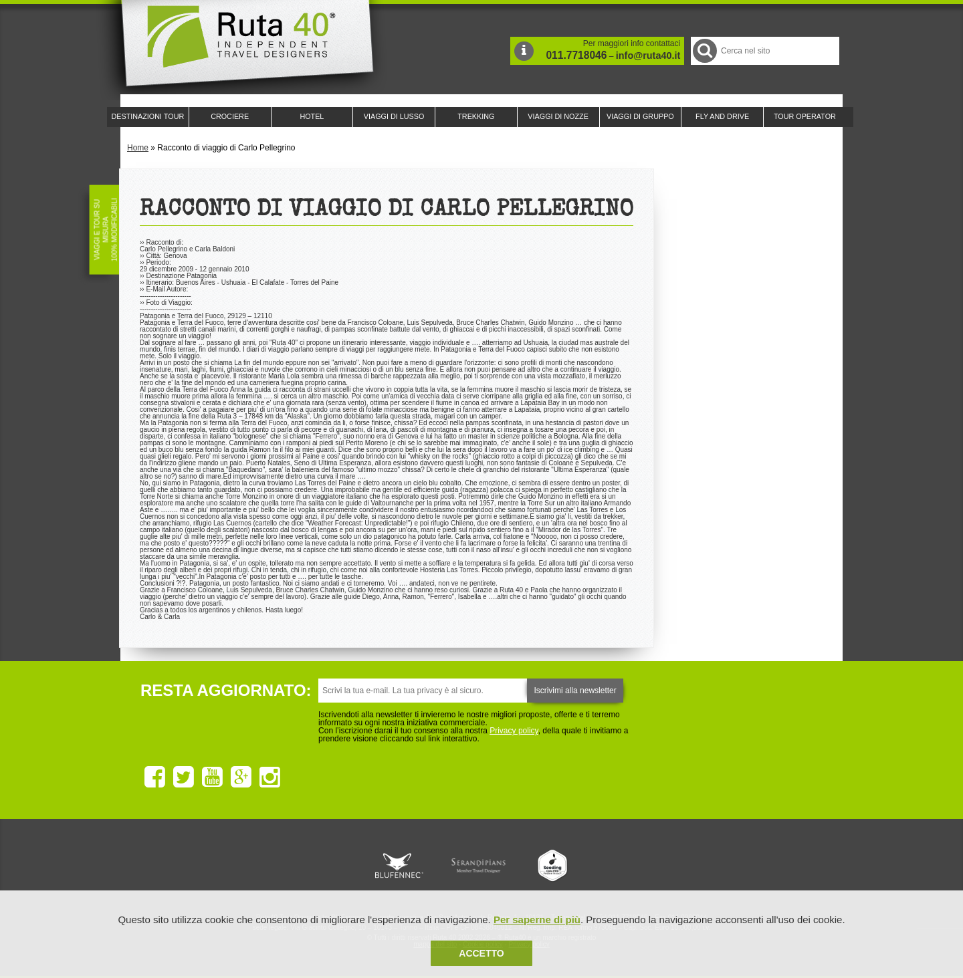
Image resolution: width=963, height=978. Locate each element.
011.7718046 (576, 55)
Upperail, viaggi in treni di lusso (553, 865)
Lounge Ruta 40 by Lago (628, 865)
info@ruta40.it (648, 55)
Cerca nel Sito (704, 50)
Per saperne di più (537, 919)
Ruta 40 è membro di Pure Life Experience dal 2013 (478, 865)
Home (137, 147)
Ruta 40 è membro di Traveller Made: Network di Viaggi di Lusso (329, 865)
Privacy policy (514, 730)
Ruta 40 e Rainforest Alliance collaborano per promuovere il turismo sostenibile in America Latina (403, 865)
